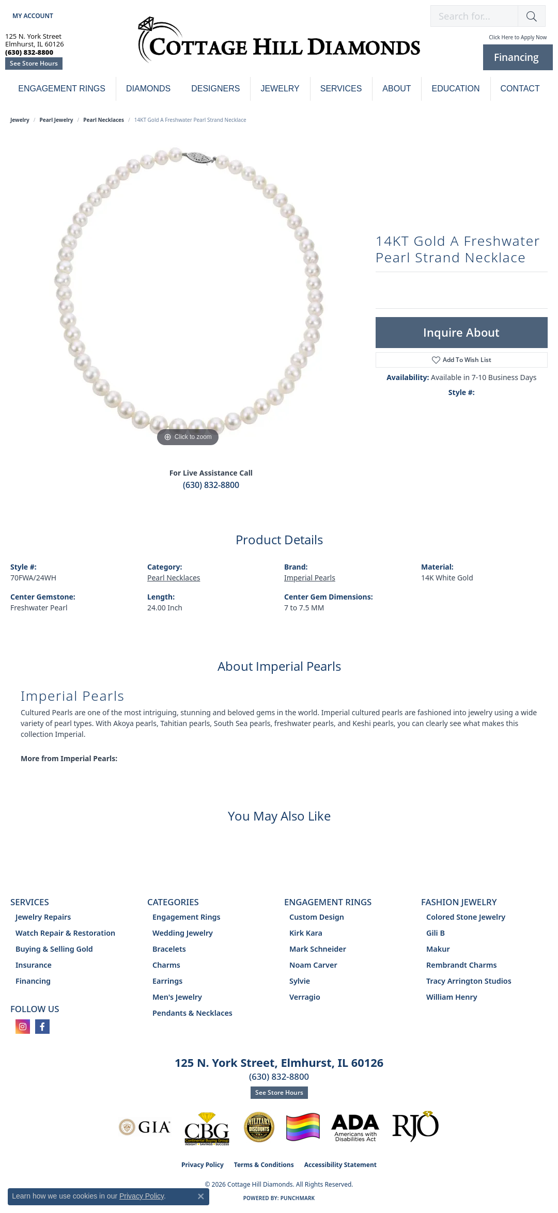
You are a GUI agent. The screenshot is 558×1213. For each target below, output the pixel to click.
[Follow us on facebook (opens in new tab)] (42, 1026)
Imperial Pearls (309, 577)
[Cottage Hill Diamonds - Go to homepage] (279, 45)
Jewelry (279, 88)
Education (455, 88)
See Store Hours (34, 63)
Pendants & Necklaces (192, 1013)
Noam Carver (313, 965)
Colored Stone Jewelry (465, 917)
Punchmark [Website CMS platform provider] (298, 1198)
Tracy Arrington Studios (469, 981)
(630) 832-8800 (211, 485)
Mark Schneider (317, 949)
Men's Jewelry (177, 997)
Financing (33, 981)
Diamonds (148, 88)
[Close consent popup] (201, 1196)
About (396, 88)
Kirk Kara (305, 933)
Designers (215, 88)
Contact (520, 88)
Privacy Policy (202, 1164)
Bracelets (169, 949)
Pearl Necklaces (103, 119)
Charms (166, 965)
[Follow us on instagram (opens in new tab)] (23, 1026)
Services (341, 88)
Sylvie (299, 981)
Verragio (304, 997)
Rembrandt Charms (461, 965)
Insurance (34, 965)
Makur (438, 949)
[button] (31, 16)
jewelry (19, 119)
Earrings (167, 981)
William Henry (451, 997)
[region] (188, 294)
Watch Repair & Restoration (65, 933)
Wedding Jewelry (182, 933)
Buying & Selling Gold (54, 949)
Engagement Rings (61, 88)
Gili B (435, 933)
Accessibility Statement (340, 1164)
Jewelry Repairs (43, 917)
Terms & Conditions (264, 1164)
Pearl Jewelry (56, 119)
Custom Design (316, 917)
